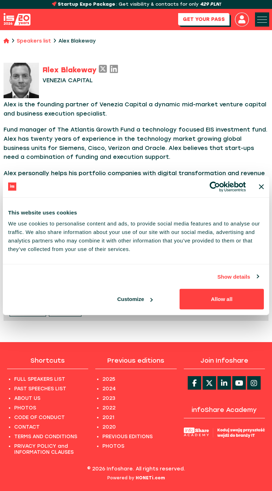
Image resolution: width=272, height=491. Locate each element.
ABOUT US (27, 398)
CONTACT (27, 427)
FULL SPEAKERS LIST (39, 379)
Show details (233, 276)
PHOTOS (25, 408)
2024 (109, 389)
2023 (108, 398)
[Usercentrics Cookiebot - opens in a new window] (215, 186)
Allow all (221, 299)
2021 (108, 417)
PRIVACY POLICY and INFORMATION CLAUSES (44, 449)
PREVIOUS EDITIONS (127, 437)
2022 (108, 408)
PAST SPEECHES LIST (40, 389)
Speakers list (34, 41)
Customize (135, 299)
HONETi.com (150, 477)
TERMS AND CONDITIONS (45, 437)
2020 (109, 427)
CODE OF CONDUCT (39, 417)
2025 (108, 379)
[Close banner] (261, 186)
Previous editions (135, 360)
